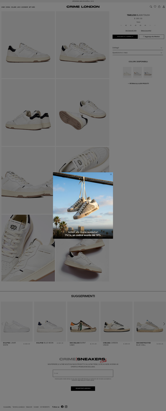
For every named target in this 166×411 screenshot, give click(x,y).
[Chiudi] (111, 174)
